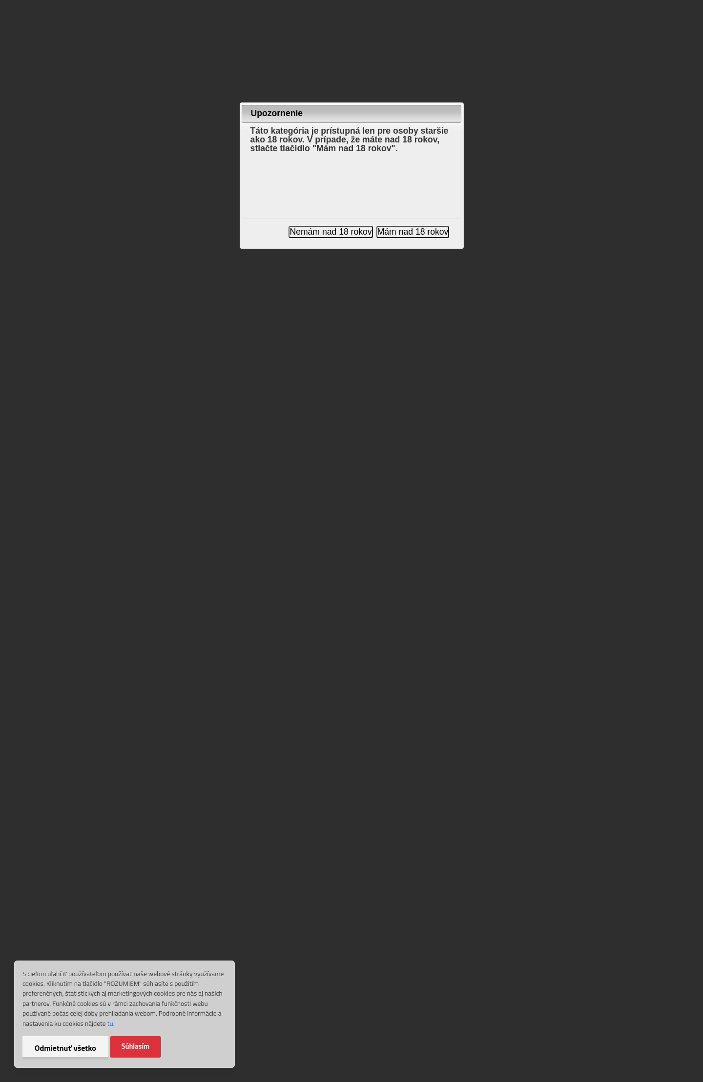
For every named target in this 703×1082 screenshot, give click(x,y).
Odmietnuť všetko (65, 1048)
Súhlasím (136, 1046)
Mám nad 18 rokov (413, 232)
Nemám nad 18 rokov (330, 232)
